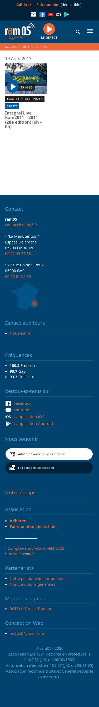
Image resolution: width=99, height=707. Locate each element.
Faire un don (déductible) (36, 468)
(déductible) (59, 4)
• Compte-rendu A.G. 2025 (34, 548)
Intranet (20, 553)
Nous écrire (20, 333)
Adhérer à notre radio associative (42, 454)
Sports (12, 106)
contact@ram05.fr (21, 224)
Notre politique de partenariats (38, 578)
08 (36, 47)
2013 (25, 47)
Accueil (11, 47)
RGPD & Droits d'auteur (31, 608)
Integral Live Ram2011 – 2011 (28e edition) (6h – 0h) (23, 120)
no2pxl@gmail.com (27, 633)
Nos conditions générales (32, 584)
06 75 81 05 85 (18, 276)
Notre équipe (20, 492)
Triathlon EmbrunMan (25, 99)
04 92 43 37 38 (18, 253)
